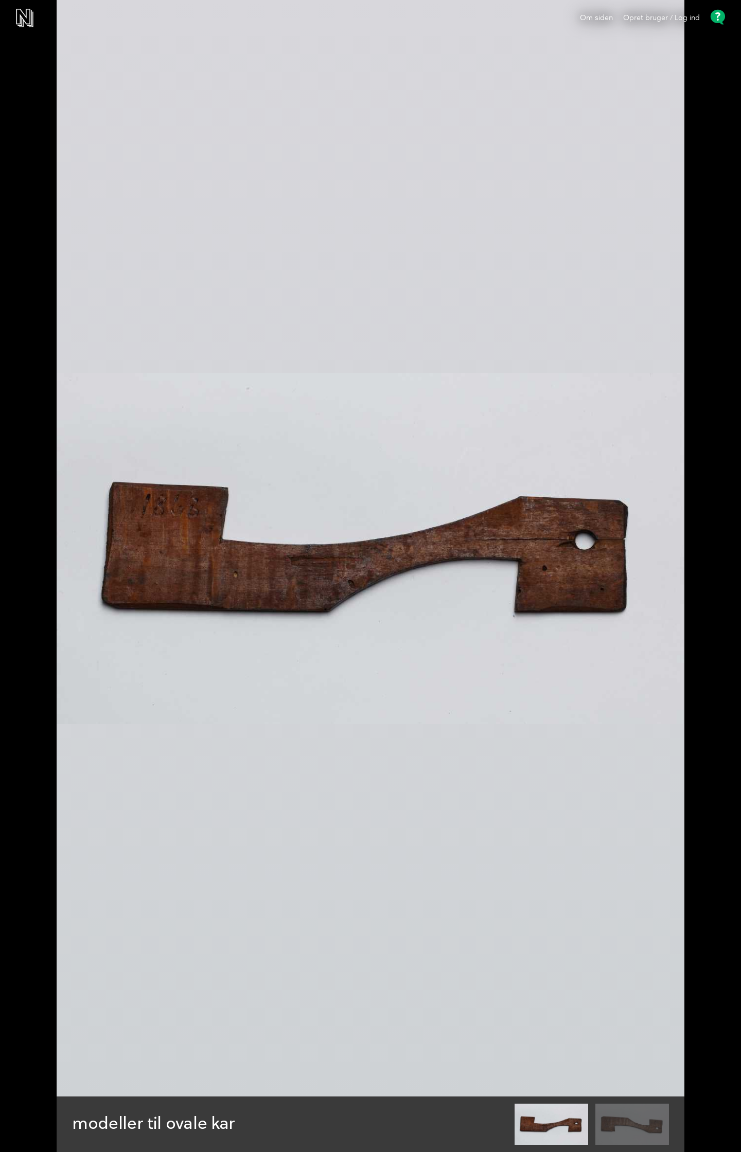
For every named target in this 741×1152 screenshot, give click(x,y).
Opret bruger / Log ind (661, 18)
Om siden (596, 18)
